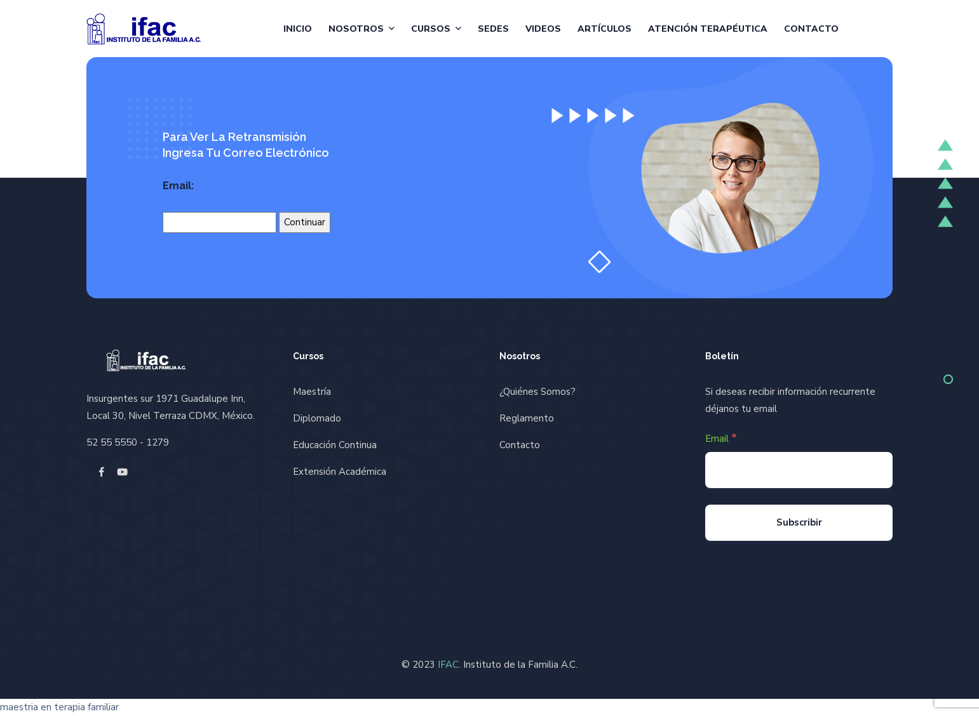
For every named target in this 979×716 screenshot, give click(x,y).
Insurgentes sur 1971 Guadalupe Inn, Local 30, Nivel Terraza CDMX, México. (170, 407)
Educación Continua (335, 445)
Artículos (604, 29)
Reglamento (526, 418)
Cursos (430, 29)
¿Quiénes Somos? (537, 391)
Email (721, 438)
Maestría (312, 391)
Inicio (297, 29)
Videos (543, 29)
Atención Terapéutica (707, 29)
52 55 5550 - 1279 (127, 442)
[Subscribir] (799, 523)
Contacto (811, 29)
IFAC (448, 664)
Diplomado (317, 418)
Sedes (493, 29)
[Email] (799, 470)
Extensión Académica (339, 471)
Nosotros (356, 29)
